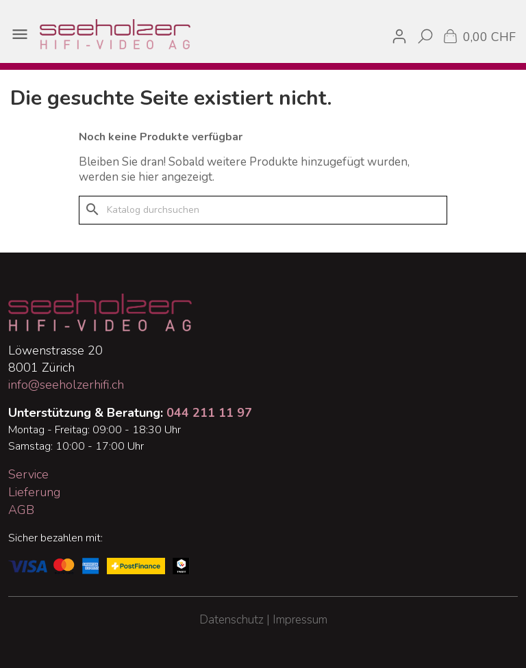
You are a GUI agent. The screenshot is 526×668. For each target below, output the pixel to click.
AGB (21, 510)
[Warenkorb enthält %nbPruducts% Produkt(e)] (478, 36)
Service (28, 474)
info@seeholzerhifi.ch (66, 384)
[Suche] (263, 210)
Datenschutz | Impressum (263, 620)
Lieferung (34, 492)
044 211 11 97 (209, 412)
